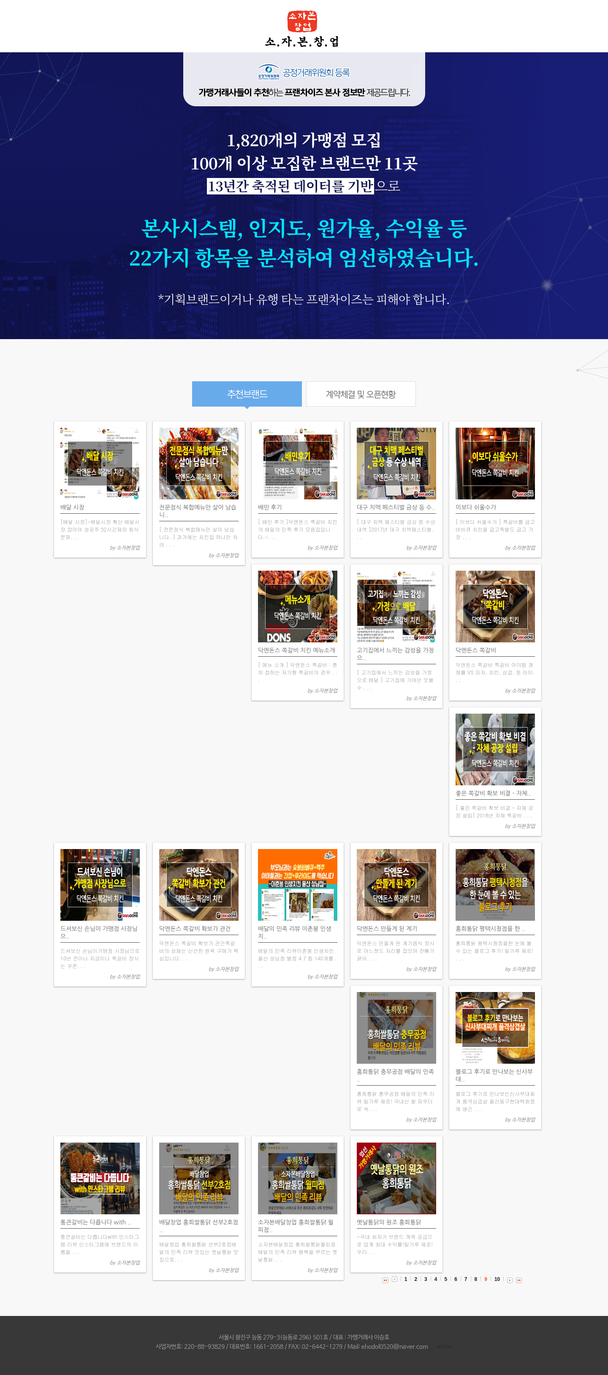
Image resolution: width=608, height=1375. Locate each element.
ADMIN (444, 1346)
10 (497, 1279)
